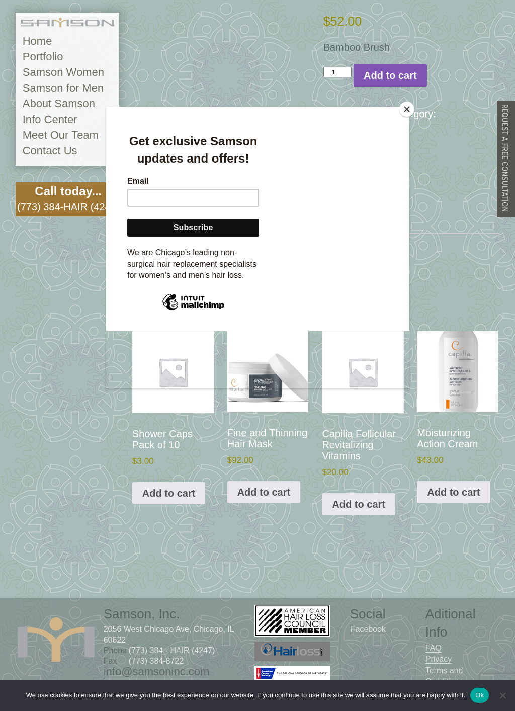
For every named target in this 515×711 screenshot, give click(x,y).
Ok (479, 695)
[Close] (406, 109)
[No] (502, 695)
